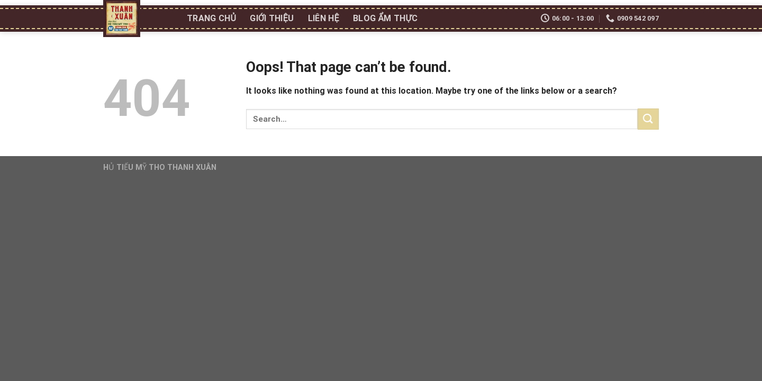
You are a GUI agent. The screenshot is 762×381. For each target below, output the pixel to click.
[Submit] (648, 118)
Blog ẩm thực (385, 18)
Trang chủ (211, 18)
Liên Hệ (323, 18)
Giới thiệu (272, 18)
